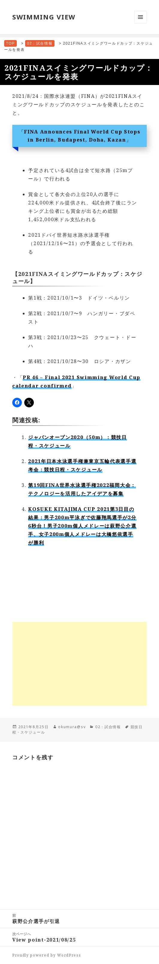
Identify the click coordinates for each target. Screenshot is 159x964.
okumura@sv (72, 726)
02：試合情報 (108, 726)
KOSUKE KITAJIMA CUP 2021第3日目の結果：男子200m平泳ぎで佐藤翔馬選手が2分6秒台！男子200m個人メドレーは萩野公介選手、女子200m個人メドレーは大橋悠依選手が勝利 (82, 526)
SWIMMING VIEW (43, 16)
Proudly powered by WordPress (46, 955)
